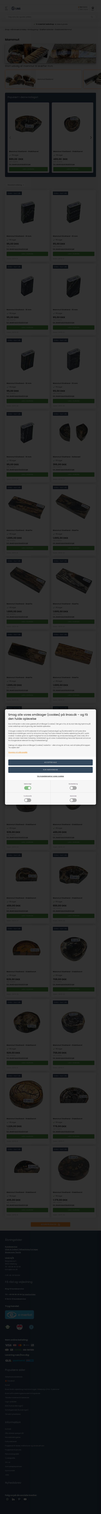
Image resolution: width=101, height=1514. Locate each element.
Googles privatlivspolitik (17, 752)
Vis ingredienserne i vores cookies (50, 776)
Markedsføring (73, 786)
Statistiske (73, 798)
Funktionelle (28, 798)
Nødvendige (27, 786)
